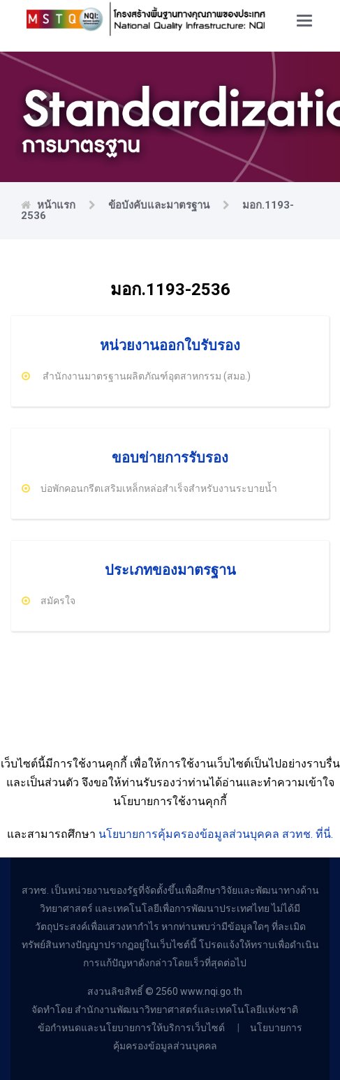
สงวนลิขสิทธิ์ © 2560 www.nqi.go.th (164, 991)
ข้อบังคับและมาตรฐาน (160, 205)
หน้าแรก (57, 205)
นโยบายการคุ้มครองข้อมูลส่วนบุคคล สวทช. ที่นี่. (215, 834)
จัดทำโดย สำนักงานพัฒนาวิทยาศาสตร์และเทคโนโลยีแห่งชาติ (164, 1009)
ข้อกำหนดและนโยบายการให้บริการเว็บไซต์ (132, 1027)
